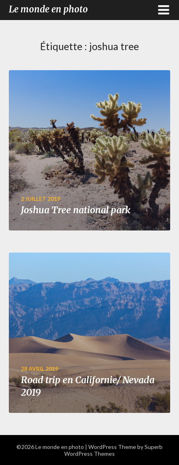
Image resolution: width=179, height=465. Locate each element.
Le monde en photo (48, 9)
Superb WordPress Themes (113, 450)
